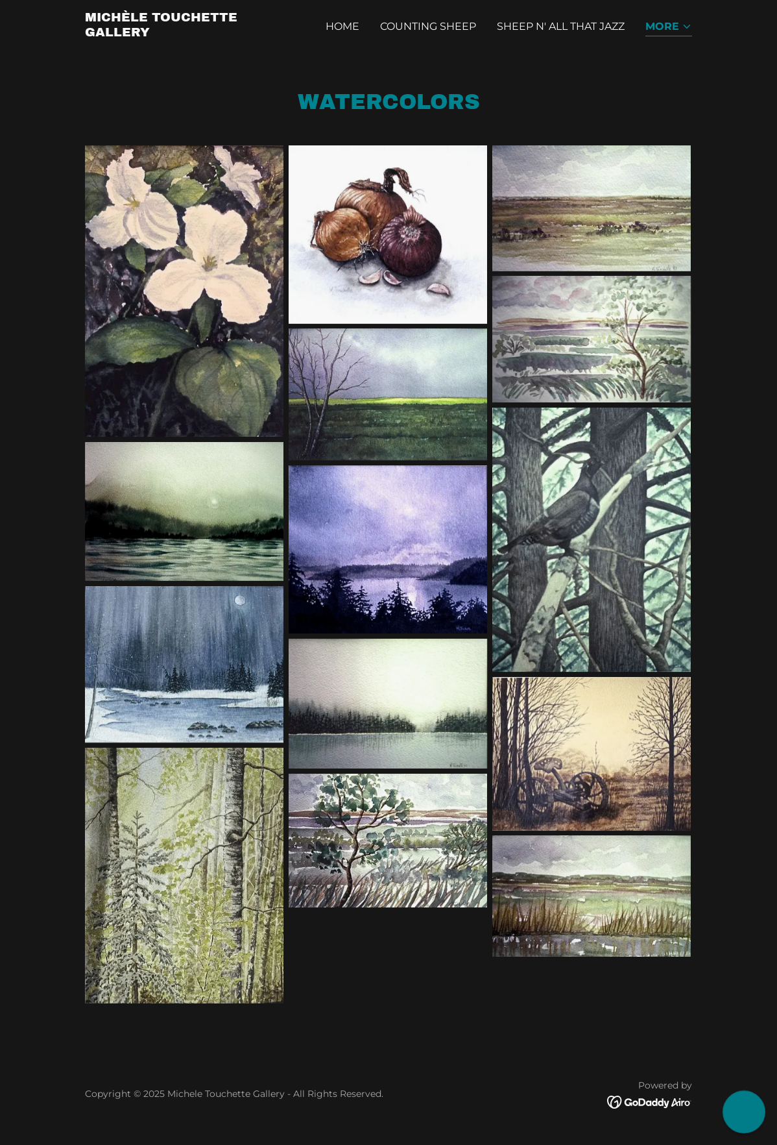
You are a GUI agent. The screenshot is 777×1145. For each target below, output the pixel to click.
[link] (191, 33)
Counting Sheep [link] (428, 26)
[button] (668, 27)
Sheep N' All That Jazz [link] (561, 26)
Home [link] (342, 26)
